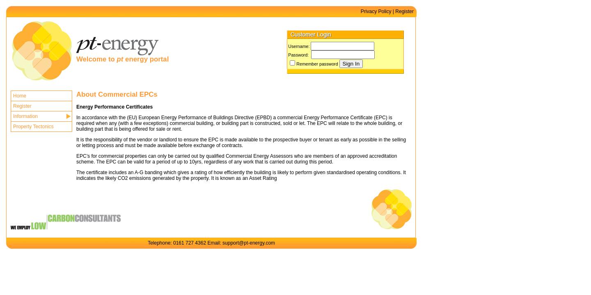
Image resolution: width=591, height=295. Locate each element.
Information (25, 116)
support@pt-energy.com (248, 243)
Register (404, 11)
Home (19, 96)
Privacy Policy (376, 11)
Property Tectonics (33, 126)
